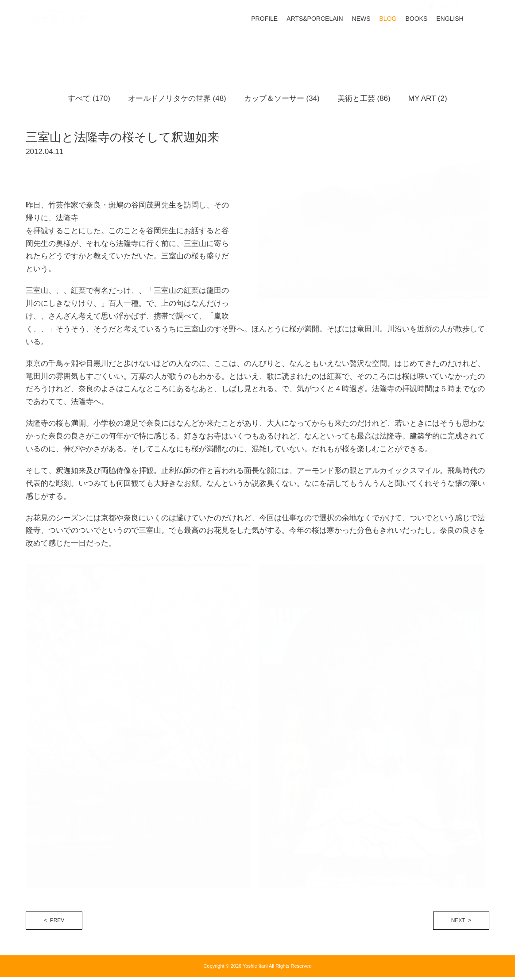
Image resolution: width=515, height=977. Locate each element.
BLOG (413, 44)
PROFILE (290, 44)
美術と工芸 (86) (364, 98)
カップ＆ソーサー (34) (282, 98)
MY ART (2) (427, 98)
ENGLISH (475, 44)
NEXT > (461, 920)
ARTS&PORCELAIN (340, 44)
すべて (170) (89, 98)
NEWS (387, 44)
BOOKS (442, 44)
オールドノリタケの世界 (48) (177, 98)
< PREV (54, 920)
